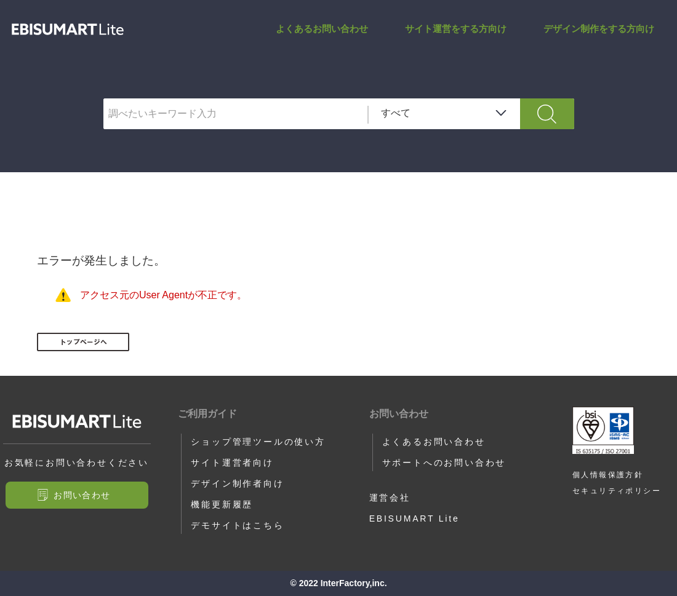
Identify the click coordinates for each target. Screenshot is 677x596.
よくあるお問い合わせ (322, 28)
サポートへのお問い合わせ (444, 462)
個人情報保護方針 (607, 475)
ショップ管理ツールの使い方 (258, 442)
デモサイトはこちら (237, 525)
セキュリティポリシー (616, 491)
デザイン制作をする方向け (598, 28)
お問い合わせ (82, 495)
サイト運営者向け (232, 462)
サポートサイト (67, 29)
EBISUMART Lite (414, 518)
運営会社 (390, 498)
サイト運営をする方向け (456, 28)
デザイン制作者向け (237, 483)
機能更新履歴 (222, 504)
